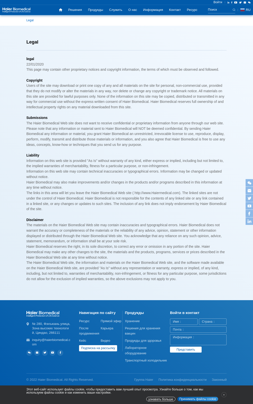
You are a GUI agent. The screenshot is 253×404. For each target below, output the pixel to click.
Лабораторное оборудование (136, 350)
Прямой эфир (111, 321)
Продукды (95, 10)
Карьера (107, 328)
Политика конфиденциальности (182, 380)
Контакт (175, 10)
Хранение (132, 321)
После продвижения (89, 330)
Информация (153, 10)
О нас (132, 10)
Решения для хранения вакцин (142, 330)
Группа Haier (143, 380)
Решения (75, 10)
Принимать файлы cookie (197, 399)
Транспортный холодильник (146, 360)
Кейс (82, 340)
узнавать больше (160, 399)
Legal (30, 20)
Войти (217, 2)
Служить (115, 10)
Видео (105, 340)
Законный (219, 380)
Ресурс (192, 10)
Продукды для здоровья (143, 340)
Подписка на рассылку (98, 348)
